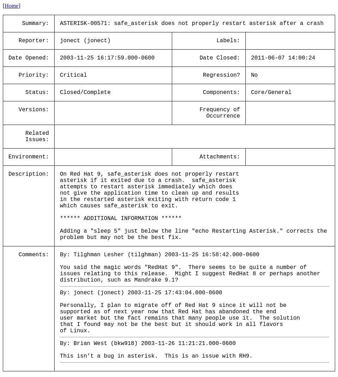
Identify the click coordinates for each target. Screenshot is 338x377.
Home (11, 6)
